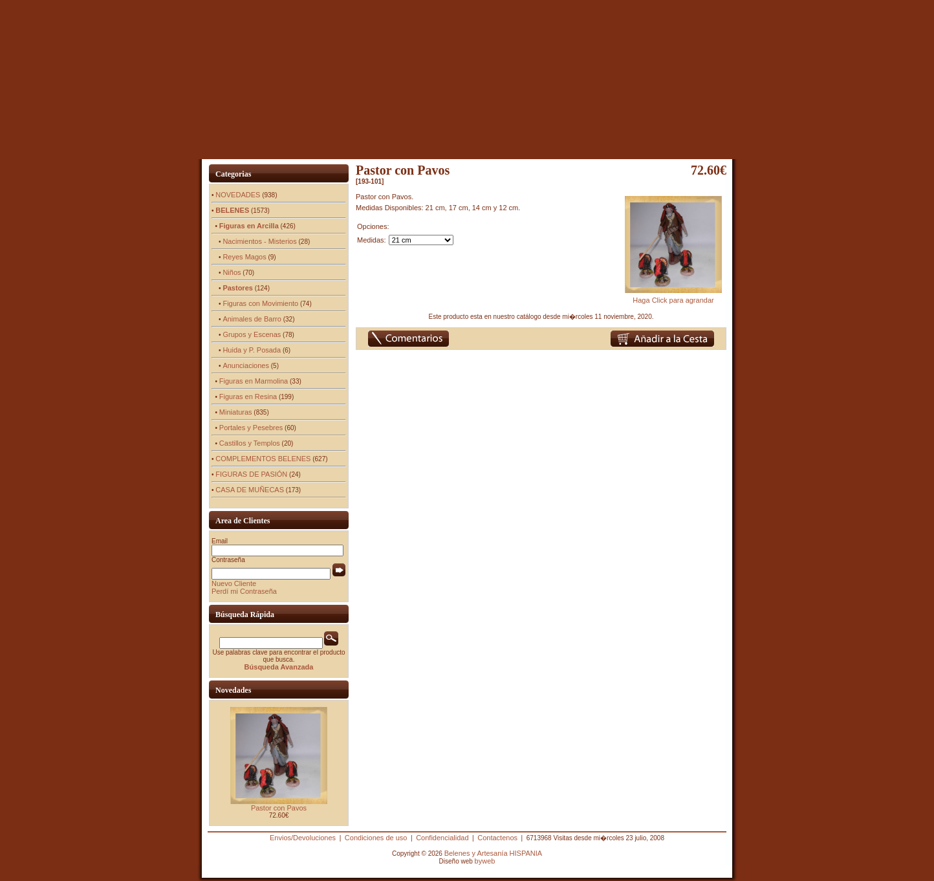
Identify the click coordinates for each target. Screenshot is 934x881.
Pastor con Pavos (279, 808)
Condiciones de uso (376, 838)
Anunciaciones (246, 365)
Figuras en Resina (248, 396)
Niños (232, 272)
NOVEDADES (237, 195)
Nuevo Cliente (234, 583)
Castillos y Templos (249, 443)
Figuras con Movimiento (260, 303)
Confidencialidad (442, 838)
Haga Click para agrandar (673, 297)
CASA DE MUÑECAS (249, 490)
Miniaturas (235, 412)
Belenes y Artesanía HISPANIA (493, 853)
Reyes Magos (244, 257)
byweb (485, 861)
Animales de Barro (252, 319)
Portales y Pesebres (251, 427)
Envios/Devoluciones (303, 838)
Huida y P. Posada (252, 350)
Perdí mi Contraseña (244, 591)
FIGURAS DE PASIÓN (251, 474)
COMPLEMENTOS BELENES (262, 458)
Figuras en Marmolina (253, 381)
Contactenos (497, 838)
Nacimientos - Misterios (259, 241)
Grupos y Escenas (252, 334)
